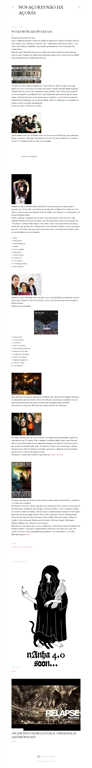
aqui (58, 97)
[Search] (79, 6)
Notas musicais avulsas (24, 547)
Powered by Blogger (46, 756)
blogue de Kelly (56, 455)
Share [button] (13, 544)
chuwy (52, 761)
